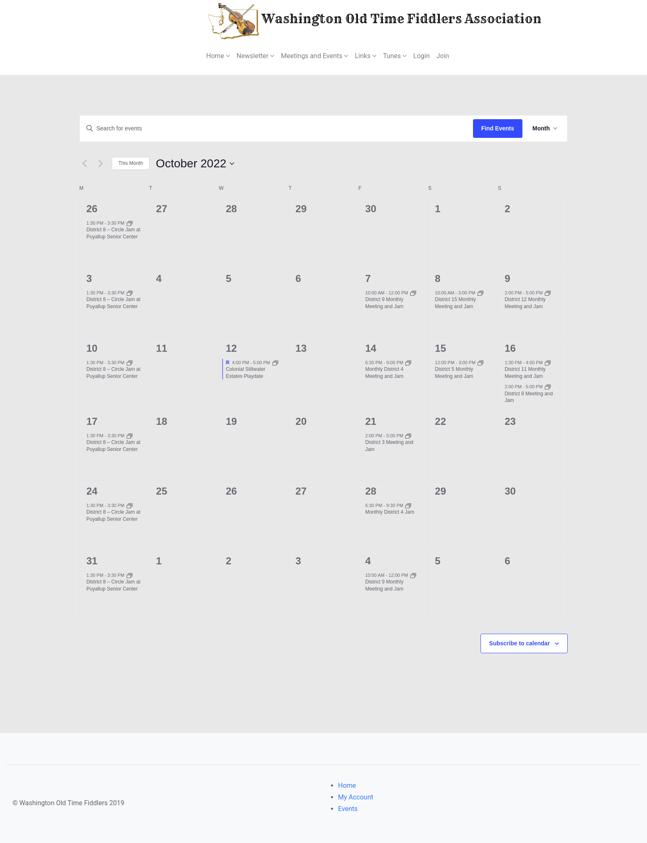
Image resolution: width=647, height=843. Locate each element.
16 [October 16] (510, 348)
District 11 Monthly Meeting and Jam (525, 372)
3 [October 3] (89, 278)
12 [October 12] (231, 348)
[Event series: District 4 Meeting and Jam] (408, 362)
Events (348, 809)
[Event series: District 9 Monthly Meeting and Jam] (413, 292)
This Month (130, 163)
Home (347, 785)
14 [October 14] (370, 348)
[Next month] (100, 164)
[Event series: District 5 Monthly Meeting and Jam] (480, 362)
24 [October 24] (92, 491)
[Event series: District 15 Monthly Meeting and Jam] (480, 292)
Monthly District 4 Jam (389, 512)
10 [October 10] (92, 348)
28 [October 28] (370, 491)
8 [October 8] (437, 278)
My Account (355, 797)
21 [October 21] (370, 421)
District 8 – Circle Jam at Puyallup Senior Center (113, 233)
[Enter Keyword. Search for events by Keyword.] (276, 128)
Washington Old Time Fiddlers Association (349, 20)
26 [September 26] (92, 208)
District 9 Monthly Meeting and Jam (384, 303)
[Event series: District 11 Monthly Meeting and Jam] (548, 362)
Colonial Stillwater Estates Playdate (245, 372)
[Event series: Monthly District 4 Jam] (408, 505)
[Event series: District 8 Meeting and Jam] (548, 386)
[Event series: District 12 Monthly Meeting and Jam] (548, 292)
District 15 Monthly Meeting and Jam (455, 303)
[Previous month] (84, 164)
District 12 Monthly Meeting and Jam (525, 303)
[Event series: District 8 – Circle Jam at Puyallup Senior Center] (129, 223)
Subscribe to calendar (519, 643)
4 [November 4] (367, 560)
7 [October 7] (367, 278)
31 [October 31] (92, 560)
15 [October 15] (440, 348)
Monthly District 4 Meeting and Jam (384, 372)
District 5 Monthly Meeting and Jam (454, 372)
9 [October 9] (507, 278)
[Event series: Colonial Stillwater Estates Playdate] (275, 362)
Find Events (497, 128)
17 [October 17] (92, 421)
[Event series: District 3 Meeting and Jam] (408, 435)
